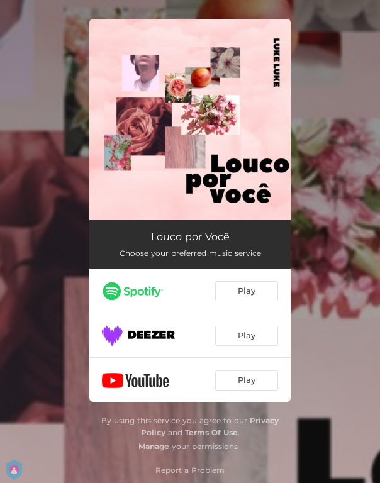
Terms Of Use (211, 432)
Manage (153, 446)
